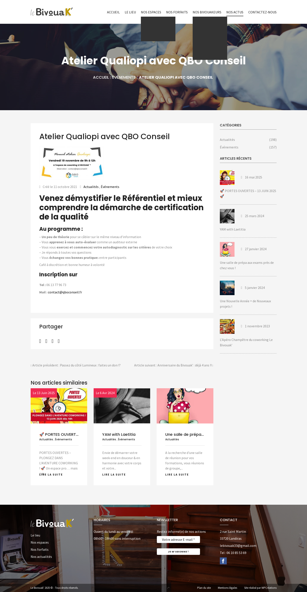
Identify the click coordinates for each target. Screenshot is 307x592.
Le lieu (130, 12)
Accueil (113, 12)
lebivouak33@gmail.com (238, 545)
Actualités (91, 187)
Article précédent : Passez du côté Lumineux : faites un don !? (76, 366)
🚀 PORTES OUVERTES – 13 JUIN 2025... (75, 434)
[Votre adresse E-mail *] (178, 539)
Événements (124, 77)
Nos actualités (41, 556)
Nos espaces (151, 12)
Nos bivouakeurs (207, 12)
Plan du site (204, 588)
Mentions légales (227, 588)
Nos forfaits (177, 12)
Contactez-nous (262, 12)
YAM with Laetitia (118, 434)
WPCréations (269, 588)
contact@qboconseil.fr (65, 292)
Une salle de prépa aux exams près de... (203, 434)
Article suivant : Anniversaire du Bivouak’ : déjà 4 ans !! (173, 366)
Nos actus (234, 12)
